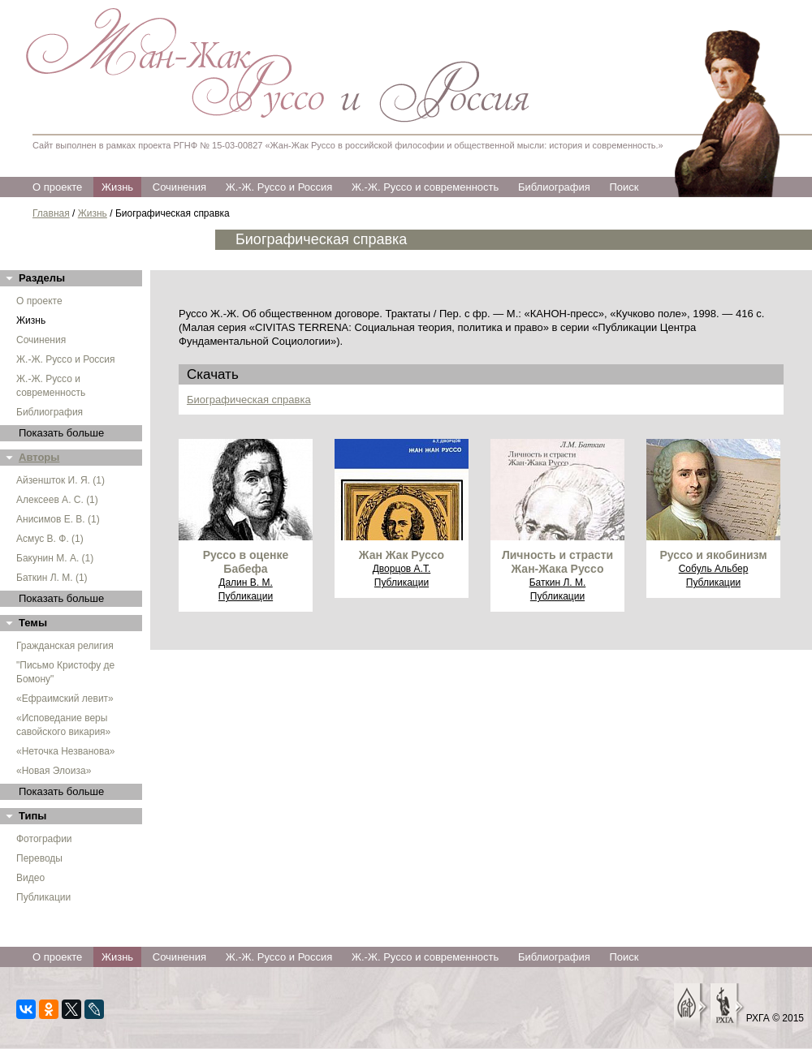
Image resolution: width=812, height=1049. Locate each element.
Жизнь (117, 187)
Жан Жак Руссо (401, 554)
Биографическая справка (249, 399)
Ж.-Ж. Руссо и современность (425, 187)
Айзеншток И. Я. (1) (60, 480)
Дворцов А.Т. (402, 568)
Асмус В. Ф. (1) (50, 538)
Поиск (623, 187)
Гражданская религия (65, 645)
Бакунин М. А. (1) (54, 558)
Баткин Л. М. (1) (52, 577)
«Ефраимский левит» (65, 698)
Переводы (39, 858)
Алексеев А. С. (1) (57, 499)
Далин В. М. (245, 582)
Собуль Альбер (714, 568)
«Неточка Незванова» (65, 751)
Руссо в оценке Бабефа (245, 561)
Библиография (554, 187)
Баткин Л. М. (557, 582)
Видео (30, 877)
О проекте (57, 187)
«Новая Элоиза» (53, 770)
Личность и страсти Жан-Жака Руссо (557, 561)
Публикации (43, 897)
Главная (51, 213)
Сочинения (179, 187)
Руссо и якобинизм (713, 554)
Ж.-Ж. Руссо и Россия (279, 187)
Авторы (39, 457)
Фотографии (44, 839)
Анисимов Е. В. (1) (58, 519)
